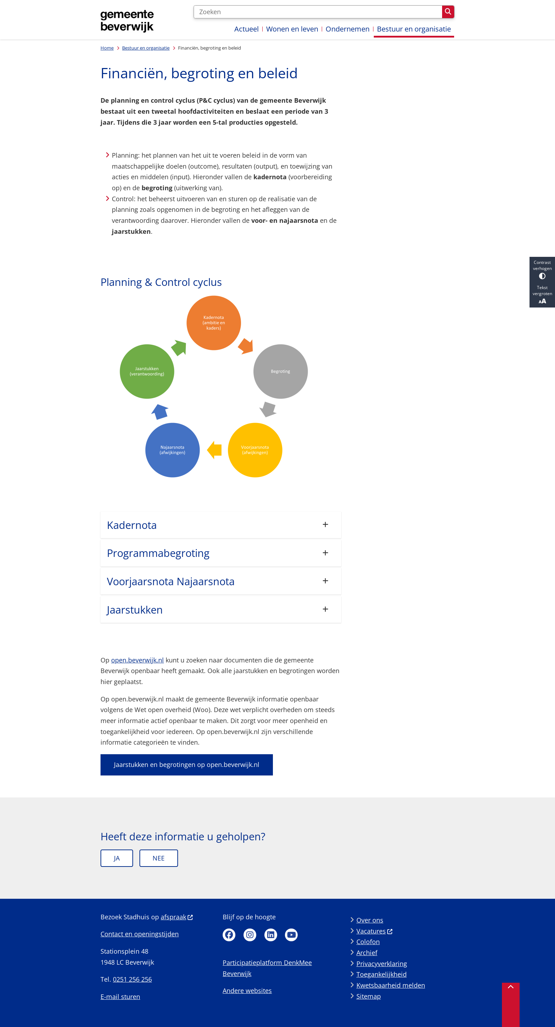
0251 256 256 (132, 979)
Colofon (368, 941)
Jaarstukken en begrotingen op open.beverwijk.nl (186, 764)
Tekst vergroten (542, 294)
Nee (159, 858)
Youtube (291, 935)
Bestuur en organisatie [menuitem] (414, 29)
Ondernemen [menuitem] (348, 29)
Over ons (369, 920)
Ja (117, 858)
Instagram (250, 935)
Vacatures (374, 931)
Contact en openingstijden (140, 934)
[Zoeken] (318, 12)
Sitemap (368, 996)
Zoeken (448, 12)
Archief (366, 952)
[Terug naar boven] (511, 1005)
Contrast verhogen (542, 269)
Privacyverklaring (381, 963)
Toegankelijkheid (381, 974)
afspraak (177, 917)
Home (107, 48)
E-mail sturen (120, 996)
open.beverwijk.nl (137, 660)
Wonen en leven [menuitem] (292, 29)
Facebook (229, 935)
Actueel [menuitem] (246, 29)
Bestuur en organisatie (146, 48)
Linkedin (270, 935)
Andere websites (247, 990)
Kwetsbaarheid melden (390, 985)
